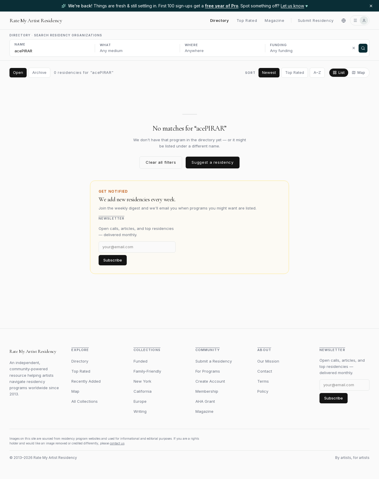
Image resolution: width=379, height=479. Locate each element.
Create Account (210, 381)
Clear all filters (161, 162)
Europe (140, 401)
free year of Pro (221, 5)
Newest (269, 72)
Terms (263, 381)
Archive (39, 72)
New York (142, 381)
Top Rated (247, 20)
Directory (219, 20)
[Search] (363, 48)
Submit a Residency (213, 361)
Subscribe (112, 260)
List (339, 72)
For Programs (207, 371)
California (143, 391)
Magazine (274, 20)
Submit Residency (316, 20)
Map (358, 72)
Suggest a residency (212, 162)
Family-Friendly (147, 371)
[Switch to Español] (343, 20)
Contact (264, 371)
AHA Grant (205, 401)
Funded (140, 361)
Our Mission (268, 361)
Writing (140, 411)
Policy (262, 391)
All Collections (84, 401)
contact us (117, 443)
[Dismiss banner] (371, 6)
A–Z (317, 72)
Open (18, 72)
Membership (206, 391)
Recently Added (86, 381)
